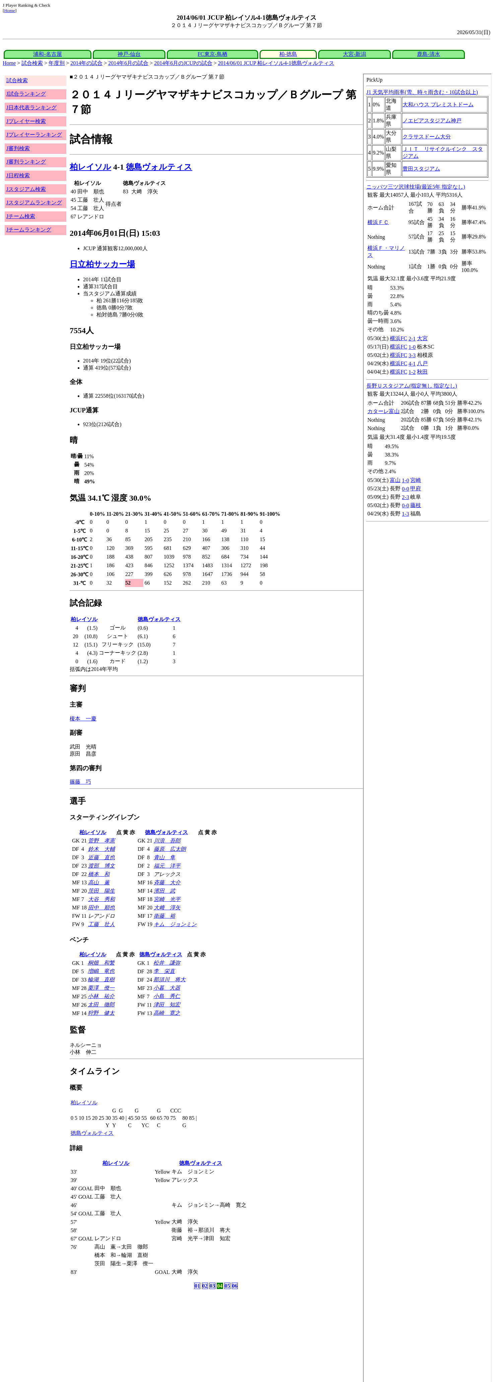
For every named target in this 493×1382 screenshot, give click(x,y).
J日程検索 (18, 175)
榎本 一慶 (83, 718)
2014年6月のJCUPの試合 (183, 63)
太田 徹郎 (101, 1004)
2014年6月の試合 (128, 63)
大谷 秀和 (101, 899)
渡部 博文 (101, 866)
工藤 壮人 (101, 924)
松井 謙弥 (166, 963)
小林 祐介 (101, 996)
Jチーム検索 (20, 216)
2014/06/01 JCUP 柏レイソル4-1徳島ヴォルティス (276, 63)
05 (227, 1286)
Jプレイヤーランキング (34, 134)
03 (212, 1286)
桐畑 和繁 (101, 963)
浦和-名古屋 (47, 54)
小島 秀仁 (166, 996)
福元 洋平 (167, 866)
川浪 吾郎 (167, 841)
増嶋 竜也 (101, 971)
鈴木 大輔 (101, 849)
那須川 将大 (169, 979)
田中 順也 (101, 907)
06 (234, 1286)
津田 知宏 (166, 1004)
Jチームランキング (28, 229)
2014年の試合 (86, 63)
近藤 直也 (101, 857)
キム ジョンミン (175, 924)
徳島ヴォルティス (159, 167)
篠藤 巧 (80, 782)
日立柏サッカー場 (102, 264)
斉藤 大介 (167, 882)
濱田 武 (164, 891)
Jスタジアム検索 (26, 189)
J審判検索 (18, 148)
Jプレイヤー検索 (26, 121)
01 (197, 1286)
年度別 (57, 63)
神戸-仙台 (129, 54)
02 (205, 1286)
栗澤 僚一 (101, 988)
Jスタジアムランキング (34, 202)
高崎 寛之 (166, 1013)
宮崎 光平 (167, 899)
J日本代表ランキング (31, 107)
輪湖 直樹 (101, 979)
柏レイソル (90, 167)
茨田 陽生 (101, 891)
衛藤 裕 (164, 916)
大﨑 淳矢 (167, 907)
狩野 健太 (101, 1013)
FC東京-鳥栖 (212, 54)
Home (9, 10)
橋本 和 (99, 874)
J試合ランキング (26, 94)
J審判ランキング (26, 162)
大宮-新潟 (354, 54)
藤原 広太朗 (170, 849)
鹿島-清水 (428, 54)
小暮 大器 (166, 988)
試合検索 (32, 63)
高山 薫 (99, 882)
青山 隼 (164, 857)
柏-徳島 (288, 54)
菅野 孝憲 (101, 841)
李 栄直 (164, 971)
